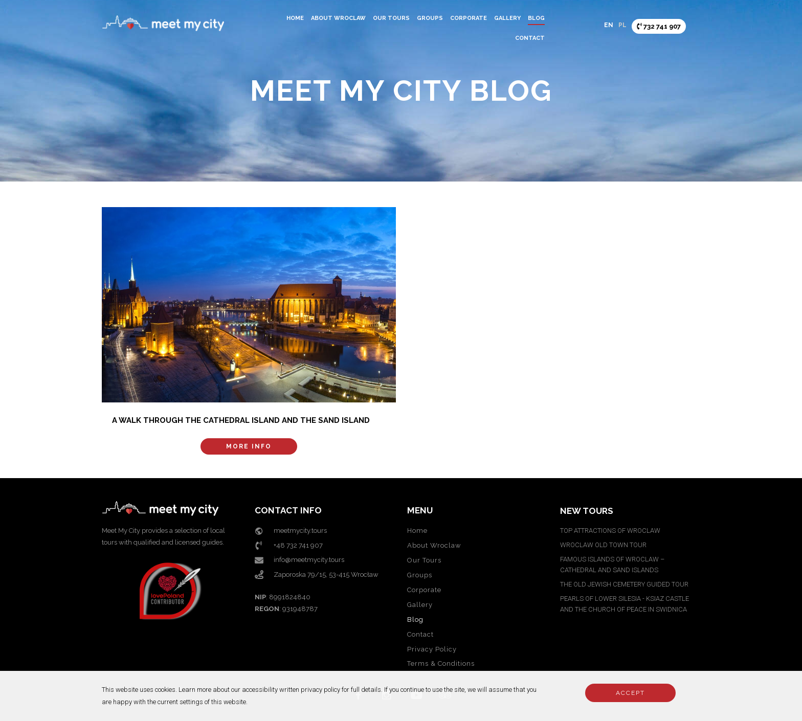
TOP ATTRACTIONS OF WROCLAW (610, 530)
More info (249, 446)
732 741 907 (659, 26)
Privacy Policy (432, 649)
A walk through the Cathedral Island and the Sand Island (241, 420)
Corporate (468, 18)
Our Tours (391, 18)
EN (608, 25)
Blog (536, 18)
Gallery (507, 18)
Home (295, 18)
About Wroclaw (338, 18)
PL (622, 25)
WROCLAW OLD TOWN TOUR (603, 545)
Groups (430, 18)
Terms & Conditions (441, 663)
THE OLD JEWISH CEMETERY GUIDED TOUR (624, 584)
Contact (530, 38)
